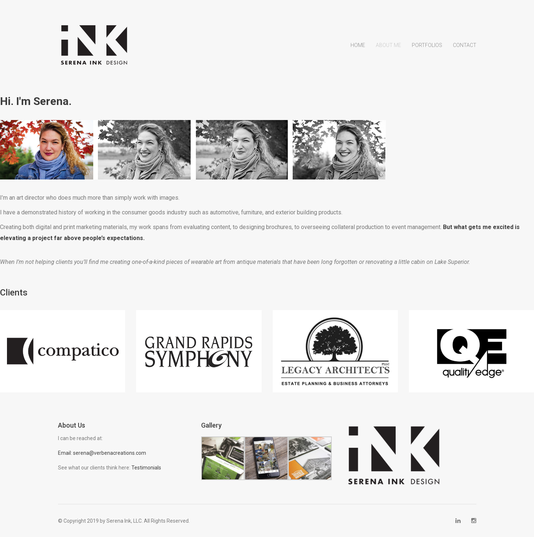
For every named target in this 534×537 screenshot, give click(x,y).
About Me (388, 45)
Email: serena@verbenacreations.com (102, 453)
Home (357, 45)
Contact (464, 45)
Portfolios (427, 45)
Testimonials (146, 467)
